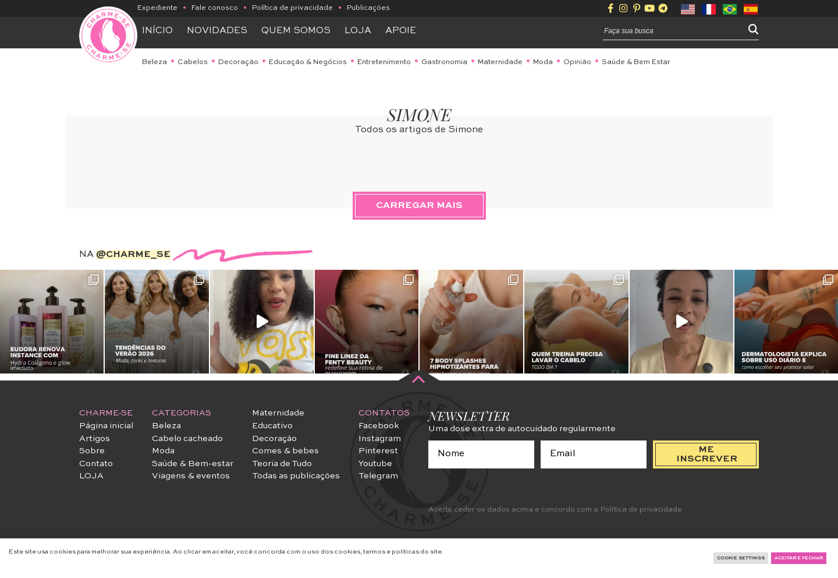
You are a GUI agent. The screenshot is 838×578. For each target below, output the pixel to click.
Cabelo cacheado (187, 439)
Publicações (368, 8)
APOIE (400, 31)
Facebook (378, 426)
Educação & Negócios (308, 62)
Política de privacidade (292, 8)
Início (157, 31)
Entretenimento (384, 62)
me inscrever (706, 454)
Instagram (379, 439)
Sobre (92, 451)
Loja (358, 31)
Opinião (577, 62)
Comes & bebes (285, 451)
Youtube (375, 464)
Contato (96, 464)
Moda (543, 62)
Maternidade (500, 62)
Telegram (378, 476)
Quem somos (296, 31)
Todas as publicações (296, 476)
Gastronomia (444, 62)
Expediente (157, 8)
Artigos (94, 439)
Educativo (272, 426)
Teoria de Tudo (282, 464)
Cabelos (192, 62)
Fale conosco (214, 8)
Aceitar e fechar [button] (799, 558)
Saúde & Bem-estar (192, 464)
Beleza (154, 62)
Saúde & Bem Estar (636, 62)
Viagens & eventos (191, 476)
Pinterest (378, 451)
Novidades (217, 31)
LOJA (91, 476)
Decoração (238, 62)
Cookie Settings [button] (741, 558)
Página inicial (106, 426)
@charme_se (133, 254)
